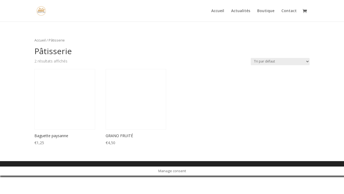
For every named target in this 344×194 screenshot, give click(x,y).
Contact (289, 11)
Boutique (265, 11)
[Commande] (280, 61)
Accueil (217, 11)
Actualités (240, 11)
